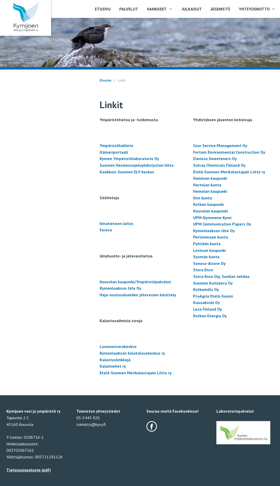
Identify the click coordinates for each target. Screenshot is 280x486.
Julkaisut (192, 9)
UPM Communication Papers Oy (222, 224)
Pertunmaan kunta (210, 237)
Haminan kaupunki (210, 178)
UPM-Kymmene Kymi (212, 217)
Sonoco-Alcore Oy (209, 263)
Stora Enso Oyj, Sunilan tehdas (221, 276)
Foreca (106, 229)
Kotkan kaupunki (208, 204)
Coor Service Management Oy (220, 145)
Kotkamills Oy (206, 289)
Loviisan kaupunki (209, 250)
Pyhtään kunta (206, 243)
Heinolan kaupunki (210, 191)
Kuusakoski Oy (206, 302)
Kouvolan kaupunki (210, 210)
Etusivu (103, 9)
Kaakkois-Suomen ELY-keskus (127, 171)
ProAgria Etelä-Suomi (213, 296)
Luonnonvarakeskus (119, 346)
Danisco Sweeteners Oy (215, 158)
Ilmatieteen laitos (116, 223)
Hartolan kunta (207, 184)
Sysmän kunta (206, 256)
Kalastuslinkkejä (115, 359)
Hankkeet (157, 9)
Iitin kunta (202, 197)
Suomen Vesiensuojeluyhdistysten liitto (137, 165)
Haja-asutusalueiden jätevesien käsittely (138, 294)
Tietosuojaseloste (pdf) (28, 469)
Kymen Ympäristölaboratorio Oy (129, 158)
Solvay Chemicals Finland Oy (219, 165)
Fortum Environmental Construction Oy (229, 152)
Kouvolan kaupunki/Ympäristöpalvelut (135, 281)
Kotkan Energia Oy (210, 315)
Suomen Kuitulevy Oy (213, 283)
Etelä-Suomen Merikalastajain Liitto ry (136, 372)
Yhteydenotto (254, 9)
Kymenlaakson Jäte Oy (120, 288)
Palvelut (128, 9)
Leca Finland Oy (207, 309)
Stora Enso (203, 269)
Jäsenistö (220, 9)
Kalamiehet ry (113, 366)
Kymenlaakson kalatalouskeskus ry (132, 353)
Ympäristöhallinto (116, 145)
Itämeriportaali (114, 152)
